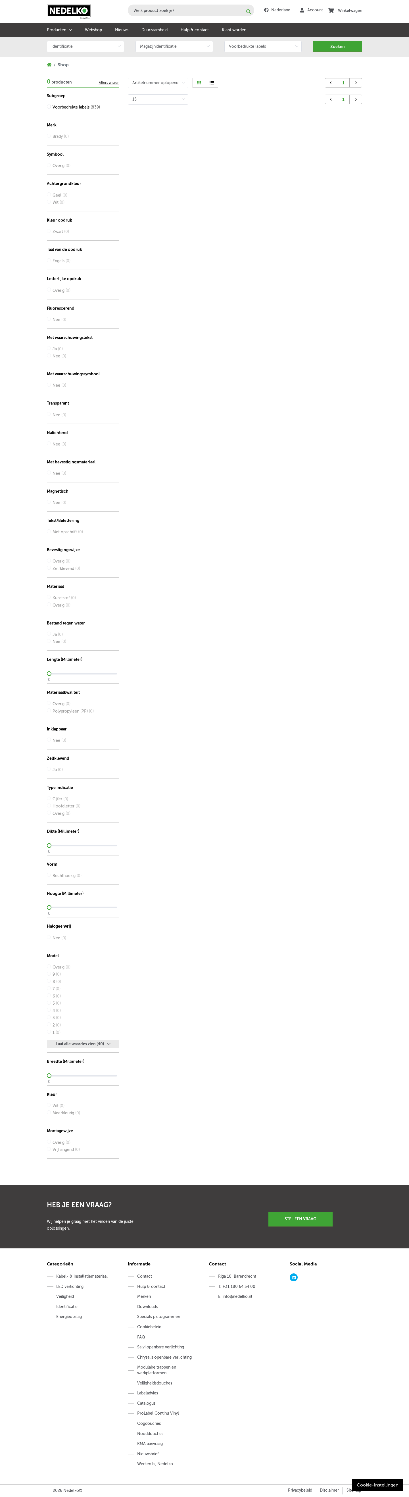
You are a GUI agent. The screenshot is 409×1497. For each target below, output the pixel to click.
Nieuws (121, 30)
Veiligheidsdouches (154, 1383)
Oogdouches (149, 1423)
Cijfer (60, 799)
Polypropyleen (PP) (73, 711)
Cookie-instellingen (377, 1485)
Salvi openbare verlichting (160, 1347)
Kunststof (64, 598)
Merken (144, 1296)
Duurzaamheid (154, 30)
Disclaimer (329, 1490)
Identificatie (67, 1307)
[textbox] (191, 10)
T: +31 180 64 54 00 (236, 1286)
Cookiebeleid (149, 1327)
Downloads (147, 1307)
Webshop (93, 30)
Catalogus (146, 1403)
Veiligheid (65, 1296)
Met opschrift (68, 532)
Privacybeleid (300, 1490)
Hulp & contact (195, 30)
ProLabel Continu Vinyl (158, 1413)
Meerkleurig (66, 1113)
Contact (144, 1276)
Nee (59, 320)
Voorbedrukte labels (76, 107)
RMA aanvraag (150, 1444)
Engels (61, 261)
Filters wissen (109, 83)
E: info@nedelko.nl (235, 1296)
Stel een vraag (300, 1219)
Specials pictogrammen (158, 1317)
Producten (56, 30)
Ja (58, 349)
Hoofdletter (66, 806)
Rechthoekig (67, 876)
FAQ (141, 1337)
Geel (60, 195)
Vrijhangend (66, 1150)
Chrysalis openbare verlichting (164, 1357)
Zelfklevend (66, 569)
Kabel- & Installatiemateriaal (82, 1276)
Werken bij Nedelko (155, 1464)
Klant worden (234, 30)
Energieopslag (69, 1317)
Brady (61, 136)
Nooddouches (150, 1434)
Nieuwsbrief (148, 1454)
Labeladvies (147, 1393)
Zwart (61, 232)
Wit (58, 202)
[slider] (83, 673)
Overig (61, 166)
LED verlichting (70, 1286)
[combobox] (191, 10)
